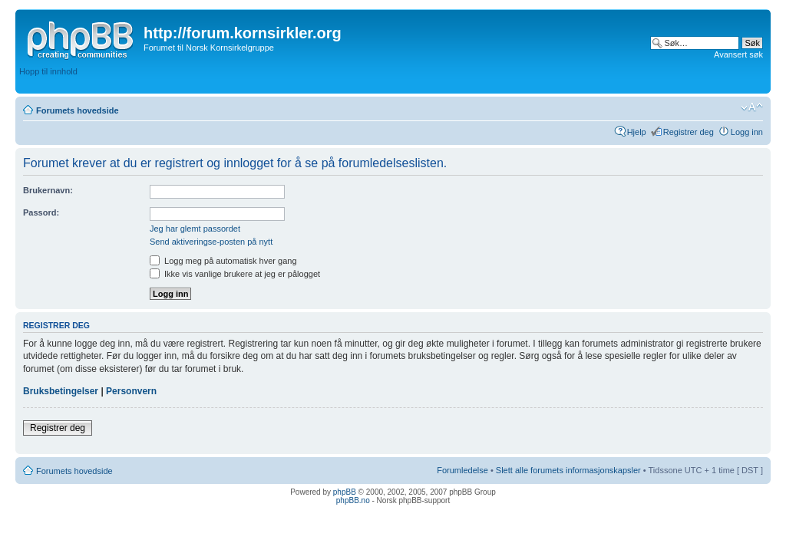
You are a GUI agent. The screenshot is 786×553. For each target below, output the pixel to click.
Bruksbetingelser (60, 391)
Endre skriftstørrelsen (752, 107)
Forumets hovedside (77, 110)
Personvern (131, 391)
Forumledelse (462, 470)
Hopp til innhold (48, 71)
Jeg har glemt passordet (195, 228)
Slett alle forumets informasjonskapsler (568, 470)
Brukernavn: (48, 190)
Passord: (41, 212)
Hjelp (636, 132)
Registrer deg (688, 132)
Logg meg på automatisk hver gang (223, 260)
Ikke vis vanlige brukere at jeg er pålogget (235, 273)
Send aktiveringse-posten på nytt (211, 241)
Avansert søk (738, 54)
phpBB (344, 492)
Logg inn (747, 132)
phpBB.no (353, 500)
